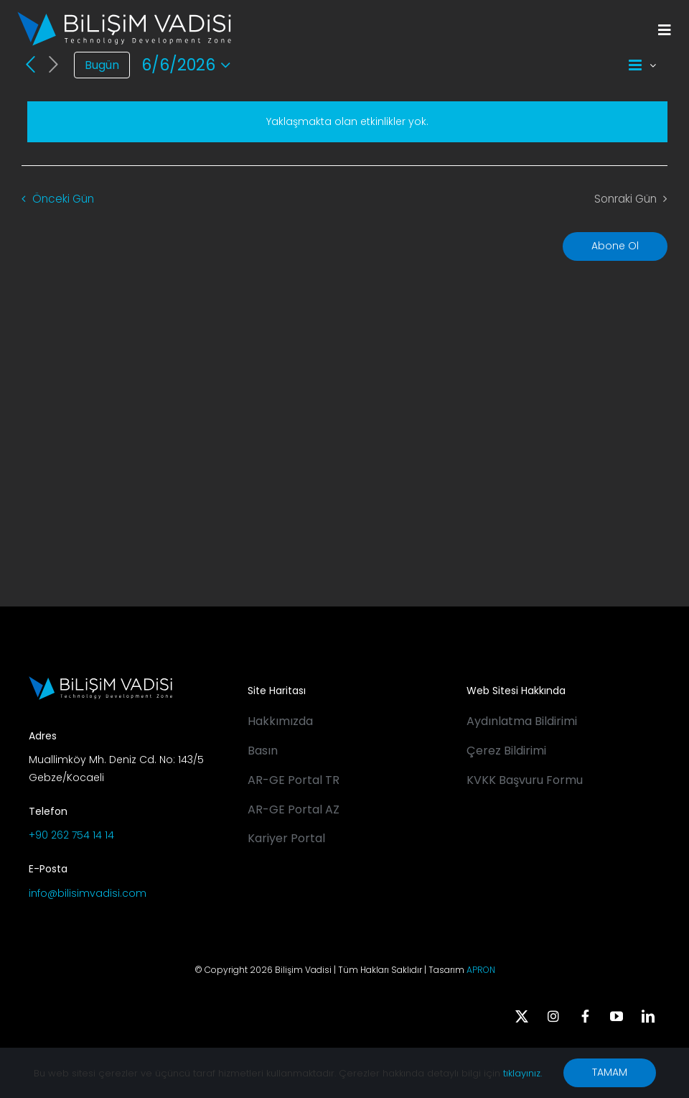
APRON (481, 970)
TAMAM (609, 1072)
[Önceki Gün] (30, 64)
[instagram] (553, 1016)
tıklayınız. (522, 1073)
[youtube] (616, 1016)
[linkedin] (648, 1016)
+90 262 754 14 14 (71, 835)
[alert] (347, 121)
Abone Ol (615, 246)
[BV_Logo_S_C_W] (124, 16)
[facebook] (585, 1016)
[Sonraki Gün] (53, 65)
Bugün (102, 65)
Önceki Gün (63, 198)
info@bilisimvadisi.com (87, 893)
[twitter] (522, 1016)
